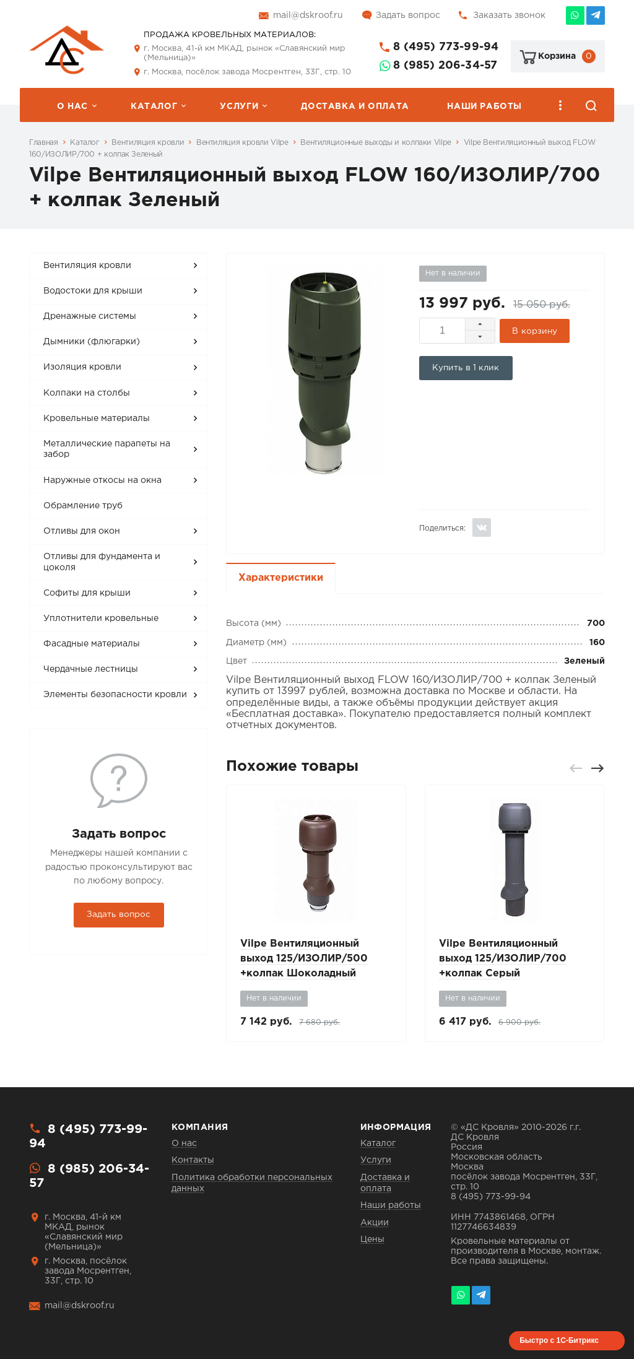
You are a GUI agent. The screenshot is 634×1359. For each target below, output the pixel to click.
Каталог (154, 106)
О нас (72, 106)
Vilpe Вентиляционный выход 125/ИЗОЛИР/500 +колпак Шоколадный (304, 958)
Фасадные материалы (91, 644)
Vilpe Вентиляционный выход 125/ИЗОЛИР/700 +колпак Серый (503, 958)
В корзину (534, 331)
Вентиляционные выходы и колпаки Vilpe (375, 142)
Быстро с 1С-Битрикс (559, 1340)
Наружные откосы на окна (102, 480)
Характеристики (280, 578)
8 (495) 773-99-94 (445, 47)
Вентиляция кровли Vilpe (242, 142)
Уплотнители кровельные (100, 618)
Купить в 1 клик (466, 367)
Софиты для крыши (87, 593)
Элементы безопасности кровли (115, 694)
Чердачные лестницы (90, 669)
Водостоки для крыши (92, 291)
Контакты (193, 1160)
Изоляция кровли (82, 367)
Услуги (239, 106)
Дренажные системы (89, 316)
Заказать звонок (509, 15)
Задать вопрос (408, 15)
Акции (374, 1223)
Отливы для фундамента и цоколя (101, 562)
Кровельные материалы (96, 418)
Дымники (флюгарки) (91, 341)
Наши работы (484, 106)
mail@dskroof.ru (308, 15)
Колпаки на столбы (86, 393)
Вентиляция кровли (147, 142)
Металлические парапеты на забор (106, 449)
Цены (372, 1239)
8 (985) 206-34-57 (445, 66)
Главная (43, 142)
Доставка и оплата (355, 106)
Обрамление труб (83, 506)
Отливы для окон (81, 531)
